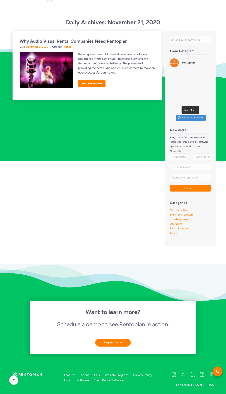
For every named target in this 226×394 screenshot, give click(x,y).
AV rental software (180, 210)
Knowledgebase (179, 219)
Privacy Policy (142, 375)
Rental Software (179, 228)
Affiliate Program (116, 375)
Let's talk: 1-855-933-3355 (134, 9)
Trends (67, 46)
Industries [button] (70, 9)
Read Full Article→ (92, 83)
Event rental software (182, 214)
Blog (50, 15)
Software (83, 380)
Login (177, 8)
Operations (176, 223)
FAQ (97, 9)
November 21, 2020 (37, 46)
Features (53, 9)
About (85, 9)
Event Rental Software (108, 380)
